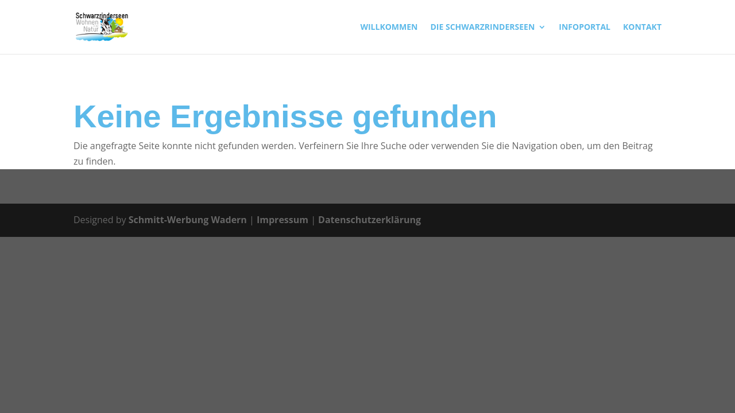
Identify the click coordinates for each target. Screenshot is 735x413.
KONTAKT (642, 27)
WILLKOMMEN (388, 27)
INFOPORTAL (584, 27)
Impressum (282, 219)
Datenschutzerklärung (369, 219)
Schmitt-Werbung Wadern (188, 219)
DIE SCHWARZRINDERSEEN (482, 27)
